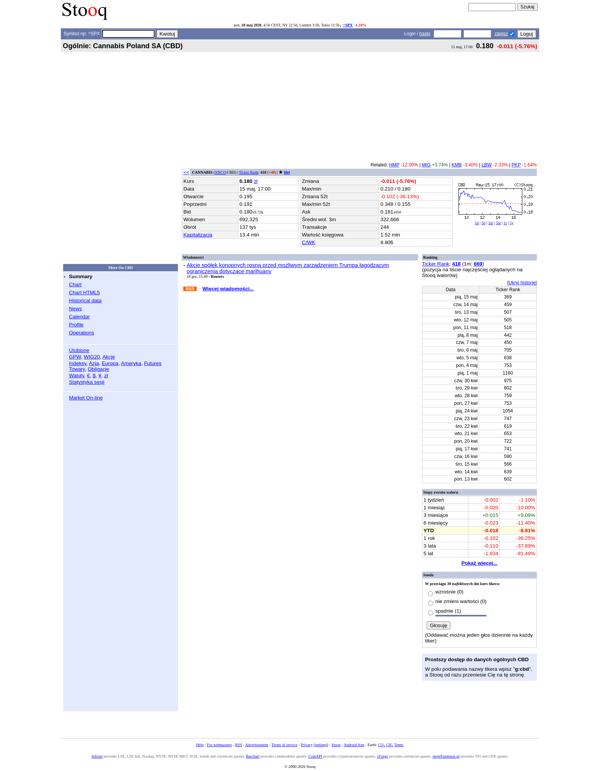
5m (498, 223)
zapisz (501, 33)
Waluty (76, 375)
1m (490, 223)
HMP (394, 165)
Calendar (79, 316)
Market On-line (86, 398)
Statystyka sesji (86, 382)
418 (456, 264)
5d (483, 223)
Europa (110, 363)
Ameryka (131, 363)
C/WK (308, 242)
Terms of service (284, 745)
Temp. (399, 745)
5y (512, 223)
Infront (96, 756)
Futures (152, 363)
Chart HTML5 (84, 292)
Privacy (307, 745)
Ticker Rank (249, 172)
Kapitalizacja (197, 235)
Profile (76, 325)
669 (478, 264)
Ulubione (79, 350)
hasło (424, 33)
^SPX (347, 25)
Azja (94, 363)
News (75, 308)
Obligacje (98, 369)
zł (106, 375)
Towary (77, 369)
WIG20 (92, 357)
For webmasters (219, 745)
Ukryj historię (522, 282)
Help (200, 745)
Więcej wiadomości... (228, 289)
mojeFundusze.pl (446, 756)
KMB (456, 165)
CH (389, 745)
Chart (75, 284)
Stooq (336, 745)
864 (287, 172)
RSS (238, 745)
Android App (354, 745)
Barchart (252, 756)
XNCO (220, 172)
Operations (81, 333)
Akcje (109, 357)
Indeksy (77, 363)
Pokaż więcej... (479, 563)
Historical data (85, 300)
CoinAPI (315, 756)
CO (381, 745)
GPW (75, 357)
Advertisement (256, 745)
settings (321, 745)
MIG (426, 165)
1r (505, 223)
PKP (516, 165)
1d (477, 223)
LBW (487, 165)
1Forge (382, 756)
